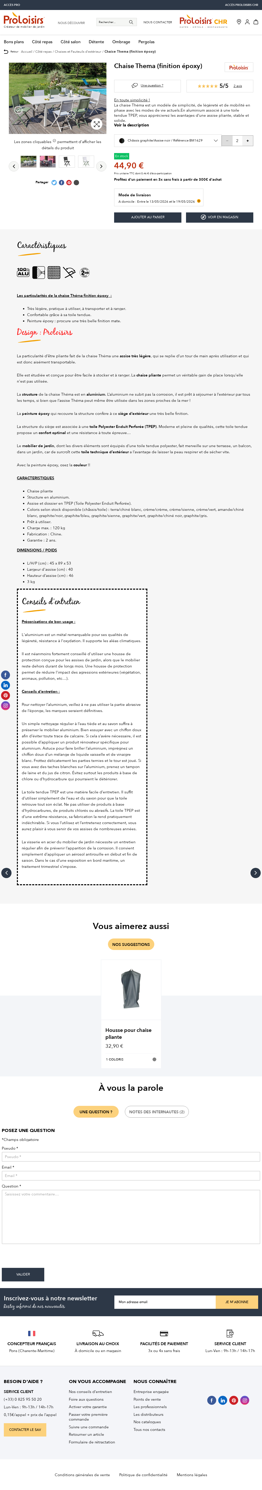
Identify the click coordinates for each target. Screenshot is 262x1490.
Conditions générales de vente (82, 1475)
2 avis (238, 86)
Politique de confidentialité (143, 1475)
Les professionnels (150, 1407)
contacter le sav (25, 1429)
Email (8, 1167)
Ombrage (121, 42)
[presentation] (41, 1258)
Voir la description (131, 125)
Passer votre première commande (88, 1417)
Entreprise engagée (151, 1391)
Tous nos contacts (149, 1429)
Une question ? (152, 85)
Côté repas (42, 42)
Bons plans (14, 42)
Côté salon (71, 42)
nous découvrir (71, 23)
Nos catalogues (147, 1422)
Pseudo (10, 1148)
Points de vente (147, 1399)
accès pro (12, 5)
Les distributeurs (148, 1414)
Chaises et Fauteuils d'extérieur (78, 51)
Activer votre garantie (88, 1407)
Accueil (26, 51)
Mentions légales (192, 1475)
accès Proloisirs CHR (241, 5)
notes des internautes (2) (156, 1112)
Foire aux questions (86, 1399)
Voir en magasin (219, 217)
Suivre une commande (89, 1427)
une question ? (96, 1112)
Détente (96, 42)
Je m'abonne (236, 1302)
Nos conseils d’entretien (90, 1391)
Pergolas (146, 42)
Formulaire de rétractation (92, 1442)
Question (11, 1186)
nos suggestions (131, 944)
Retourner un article (86, 1434)
